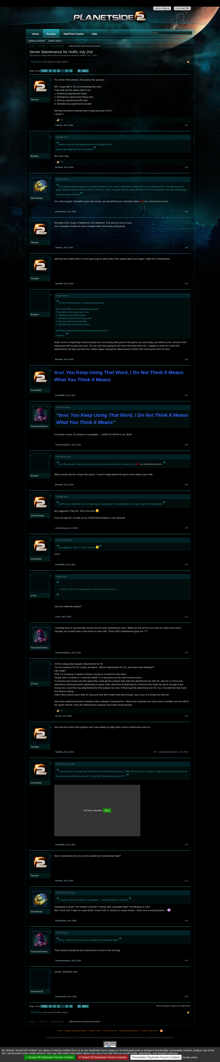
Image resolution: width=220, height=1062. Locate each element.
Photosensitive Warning (129, 1031)
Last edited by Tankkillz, (173, 752)
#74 (186, 716)
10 (79, 71)
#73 (186, 653)
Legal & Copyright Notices (76, 1031)
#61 (186, 125)
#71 (186, 564)
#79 (186, 960)
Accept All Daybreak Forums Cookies (49, 1057)
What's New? (55, 41)
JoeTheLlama (37, 515)
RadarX (83, 55)
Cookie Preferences (149, 1031)
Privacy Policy (95, 1031)
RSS (161, 1031)
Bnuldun (35, 156)
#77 (186, 881)
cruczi (33, 595)
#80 (186, 996)
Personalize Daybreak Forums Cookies (156, 1057)
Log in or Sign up (162, 8)
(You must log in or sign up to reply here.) (173, 1006)
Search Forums (36, 41)
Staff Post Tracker (73, 34)
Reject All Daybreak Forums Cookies (103, 1057)
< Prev (44, 71)
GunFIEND (36, 390)
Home (35, 34)
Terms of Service (110, 1031)
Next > (85, 71)
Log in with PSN (182, 8)
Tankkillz (35, 278)
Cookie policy (189, 1057)
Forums (51, 34)
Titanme (34, 99)
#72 (186, 617)
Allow (107, 810)
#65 (186, 284)
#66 (186, 359)
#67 (186, 395)
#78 (186, 921)
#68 (186, 445)
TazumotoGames (39, 426)
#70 (186, 528)
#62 (186, 167)
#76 (186, 845)
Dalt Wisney (36, 198)
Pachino (35, 875)
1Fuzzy (34, 683)
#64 (186, 248)
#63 (186, 212)
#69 (186, 485)
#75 (155, 752)
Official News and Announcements (55, 55)
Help (94, 34)
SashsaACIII (37, 991)
